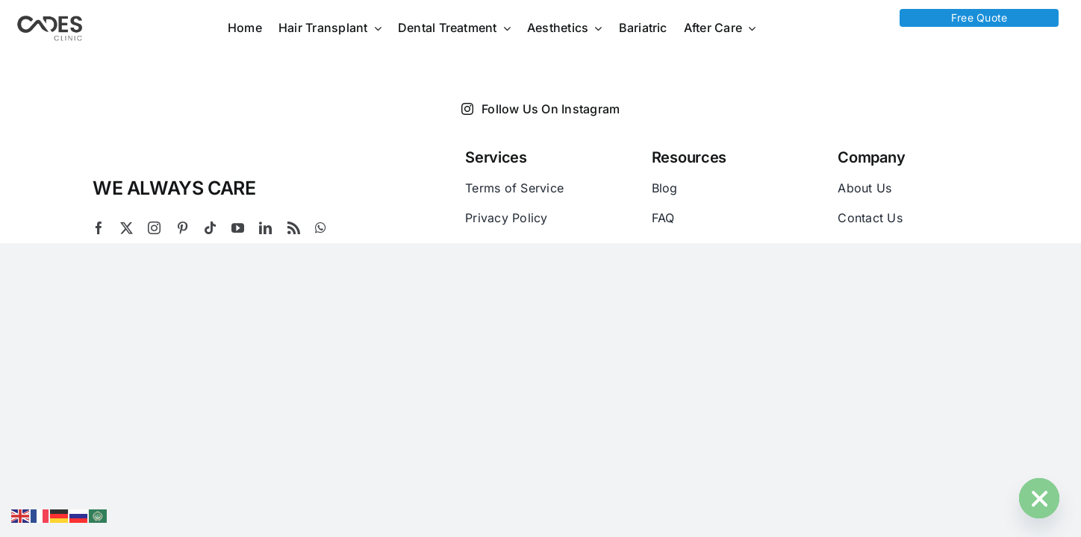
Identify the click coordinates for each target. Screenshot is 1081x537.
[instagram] (154, 228)
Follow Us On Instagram (540, 108)
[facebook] (99, 228)
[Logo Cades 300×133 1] (50, 19)
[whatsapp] (320, 228)
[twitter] (126, 228)
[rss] (293, 228)
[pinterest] (182, 228)
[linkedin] (265, 228)
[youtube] (237, 228)
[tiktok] (210, 228)
